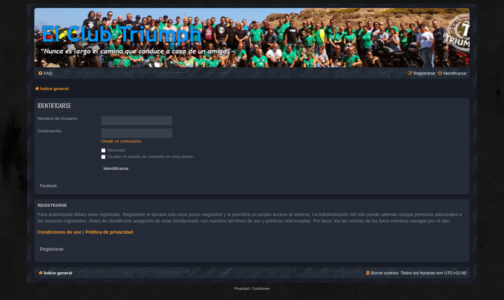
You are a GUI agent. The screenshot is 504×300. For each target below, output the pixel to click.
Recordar (113, 150)
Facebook (48, 186)
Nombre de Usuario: (58, 118)
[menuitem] (45, 73)
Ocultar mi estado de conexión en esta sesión (147, 156)
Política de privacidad (109, 232)
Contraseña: (50, 131)
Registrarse (52, 249)
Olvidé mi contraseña (121, 141)
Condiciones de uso (60, 232)
